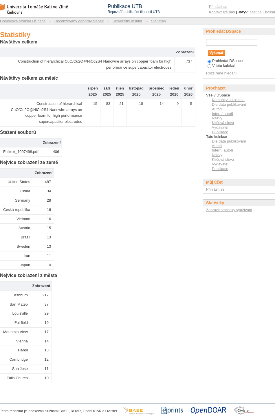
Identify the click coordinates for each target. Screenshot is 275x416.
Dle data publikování (229, 104)
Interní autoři (222, 114)
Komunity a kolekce (228, 100)
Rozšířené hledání (221, 73)
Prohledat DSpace (225, 61)
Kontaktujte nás (222, 12)
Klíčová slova (223, 123)
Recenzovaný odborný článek (79, 21)
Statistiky (158, 21)
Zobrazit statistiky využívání (229, 210)
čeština (256, 12)
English (269, 12)
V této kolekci (221, 65)
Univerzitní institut (127, 21)
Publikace (220, 132)
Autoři (217, 109)
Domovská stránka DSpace (23, 21)
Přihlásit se (218, 6)
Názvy (217, 118)
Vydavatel (220, 127)
